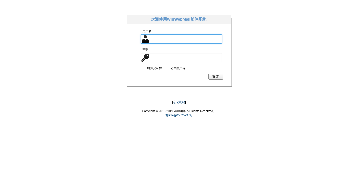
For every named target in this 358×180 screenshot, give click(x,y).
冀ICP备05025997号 (179, 115)
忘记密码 (179, 102)
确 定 (216, 76)
